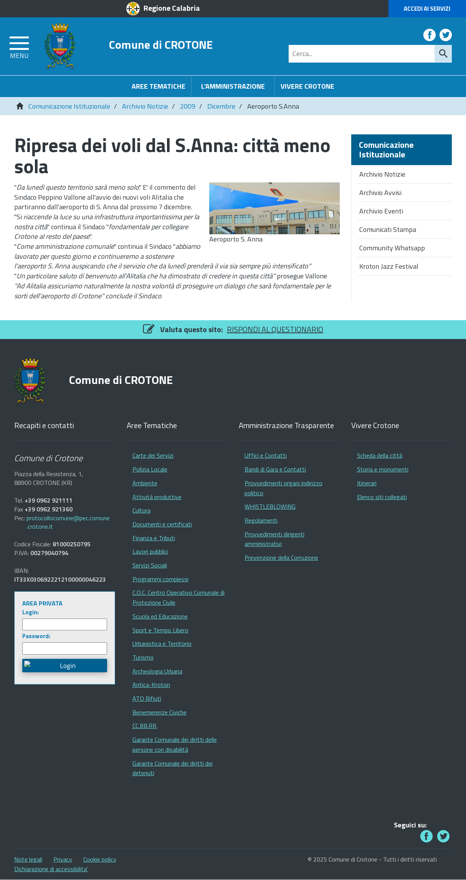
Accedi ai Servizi (427, 8)
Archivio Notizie (145, 106)
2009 (187, 106)
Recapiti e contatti (44, 425)
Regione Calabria (172, 8)
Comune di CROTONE (161, 44)
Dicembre (221, 106)
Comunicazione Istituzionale (69, 106)
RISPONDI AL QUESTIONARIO (275, 329)
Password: (36, 636)
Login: (30, 612)
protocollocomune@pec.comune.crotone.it (68, 522)
